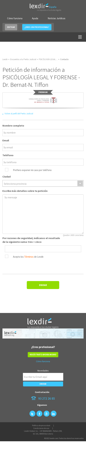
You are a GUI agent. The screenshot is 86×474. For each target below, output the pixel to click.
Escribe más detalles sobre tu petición (25, 190)
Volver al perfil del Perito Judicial (19, 113)
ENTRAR (11, 27)
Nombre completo (13, 125)
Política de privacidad (41, 425)
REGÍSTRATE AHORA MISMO (43, 354)
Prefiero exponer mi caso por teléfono (32, 170)
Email (5, 140)
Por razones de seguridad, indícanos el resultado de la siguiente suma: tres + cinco (31, 239)
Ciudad (6, 176)
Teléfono (7, 155)
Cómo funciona (14, 18)
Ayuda (35, 18)
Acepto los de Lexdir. (28, 256)
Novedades (43, 370)
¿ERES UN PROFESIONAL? (37, 27)
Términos (29, 256)
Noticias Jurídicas (56, 18)
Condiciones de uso (41, 428)
